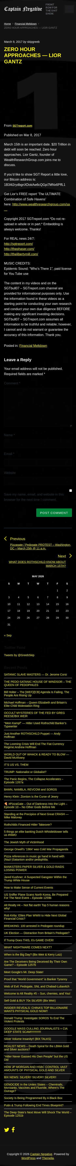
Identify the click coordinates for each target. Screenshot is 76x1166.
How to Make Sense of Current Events (28, 887)
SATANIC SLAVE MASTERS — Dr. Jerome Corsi (35, 674)
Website (10, 473)
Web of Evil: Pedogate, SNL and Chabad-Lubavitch (37, 986)
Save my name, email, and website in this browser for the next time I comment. (34, 497)
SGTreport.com (22, 125)
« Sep (8, 635)
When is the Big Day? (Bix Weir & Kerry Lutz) (33, 954)
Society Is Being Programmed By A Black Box (33, 1098)
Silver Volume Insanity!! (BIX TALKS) (27, 1039)
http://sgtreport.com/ (18, 244)
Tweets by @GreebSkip (19, 655)
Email (9, 454)
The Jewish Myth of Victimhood (24, 842)
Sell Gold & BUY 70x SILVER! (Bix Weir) (30, 1000)
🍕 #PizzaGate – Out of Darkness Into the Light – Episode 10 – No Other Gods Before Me (35, 805)
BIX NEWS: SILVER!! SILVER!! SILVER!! (30, 1077)
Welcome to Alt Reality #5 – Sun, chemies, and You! (37, 993)
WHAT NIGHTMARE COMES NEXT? (28, 947)
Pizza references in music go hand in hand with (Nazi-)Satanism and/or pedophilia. (34, 858)
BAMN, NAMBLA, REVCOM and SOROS (30, 789)
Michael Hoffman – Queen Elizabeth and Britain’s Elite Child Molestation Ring (35, 704)
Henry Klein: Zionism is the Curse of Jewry (31, 796)
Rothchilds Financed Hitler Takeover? (28, 824)
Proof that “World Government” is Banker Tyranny (35, 979)
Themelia (48, 1158)
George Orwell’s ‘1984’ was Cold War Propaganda (36, 849)
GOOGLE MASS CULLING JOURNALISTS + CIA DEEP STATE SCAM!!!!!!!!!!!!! (35, 1030)
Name (9, 435)
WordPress (28, 1158)
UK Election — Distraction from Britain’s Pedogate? (37, 933)
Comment (12, 383)
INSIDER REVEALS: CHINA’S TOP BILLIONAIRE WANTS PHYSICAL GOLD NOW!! (36, 1009)
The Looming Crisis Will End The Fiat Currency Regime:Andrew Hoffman (34, 745)
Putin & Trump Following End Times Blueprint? (33, 1105)
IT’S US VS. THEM (16, 764)
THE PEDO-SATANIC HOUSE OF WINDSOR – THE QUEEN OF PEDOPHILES (37, 683)
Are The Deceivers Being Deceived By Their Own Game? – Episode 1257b (35, 963)
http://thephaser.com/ (19, 249)
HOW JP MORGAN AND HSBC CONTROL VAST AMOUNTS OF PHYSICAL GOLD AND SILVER (35, 1068)
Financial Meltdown (33, 345)
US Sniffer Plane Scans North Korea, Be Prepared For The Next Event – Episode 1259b (36, 896)
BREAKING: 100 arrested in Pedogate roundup (34, 926)
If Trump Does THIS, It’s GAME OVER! (29, 940)
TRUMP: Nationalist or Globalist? (25, 772)
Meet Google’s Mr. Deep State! (23, 972)
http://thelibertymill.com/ (21, 254)
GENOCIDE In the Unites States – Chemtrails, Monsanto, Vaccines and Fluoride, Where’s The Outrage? (34, 1088)
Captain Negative (41, 1154)
